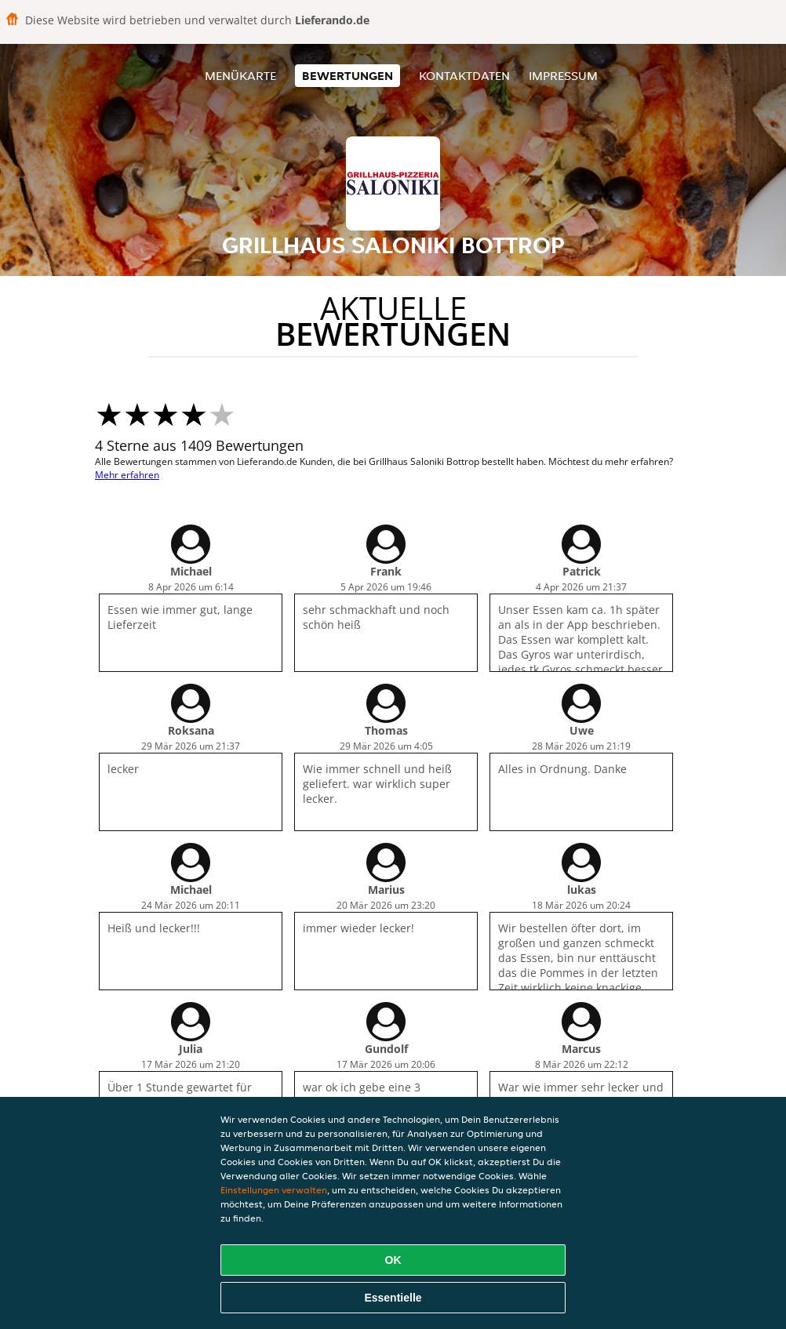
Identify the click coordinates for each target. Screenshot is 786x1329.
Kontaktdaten (464, 75)
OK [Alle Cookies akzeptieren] (393, 1260)
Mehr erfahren (127, 474)
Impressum (563, 75)
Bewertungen (347, 75)
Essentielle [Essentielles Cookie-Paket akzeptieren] (392, 1297)
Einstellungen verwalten (273, 1190)
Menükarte (240, 75)
